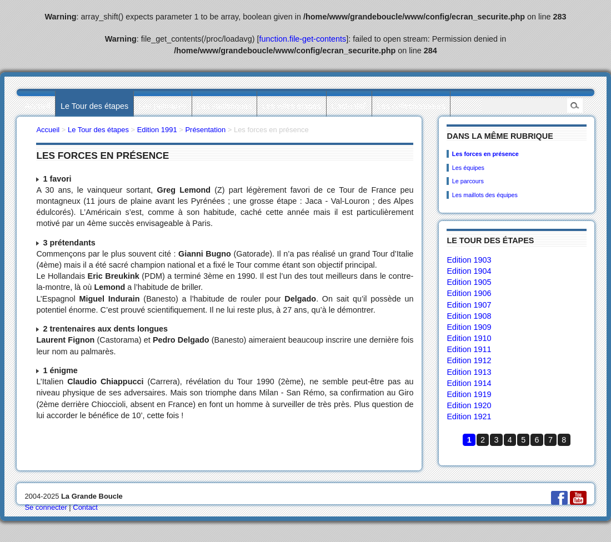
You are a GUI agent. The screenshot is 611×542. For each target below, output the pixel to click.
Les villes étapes (291, 106)
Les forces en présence (485, 153)
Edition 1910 (469, 338)
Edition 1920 (469, 405)
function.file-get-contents (303, 38)
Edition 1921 (469, 416)
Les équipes (468, 167)
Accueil (37, 106)
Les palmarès (163, 106)
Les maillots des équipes (485, 195)
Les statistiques (224, 106)
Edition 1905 (469, 282)
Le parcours (468, 181)
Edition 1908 (469, 316)
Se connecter (45, 507)
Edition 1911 (469, 349)
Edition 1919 (469, 394)
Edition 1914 (469, 383)
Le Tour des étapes (94, 106)
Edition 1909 (469, 327)
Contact (85, 507)
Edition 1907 (469, 304)
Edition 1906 (469, 293)
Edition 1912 (469, 360)
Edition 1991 (157, 130)
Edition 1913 (469, 372)
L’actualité (349, 106)
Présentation (205, 130)
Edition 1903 (469, 259)
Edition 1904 (469, 271)
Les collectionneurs (411, 106)
